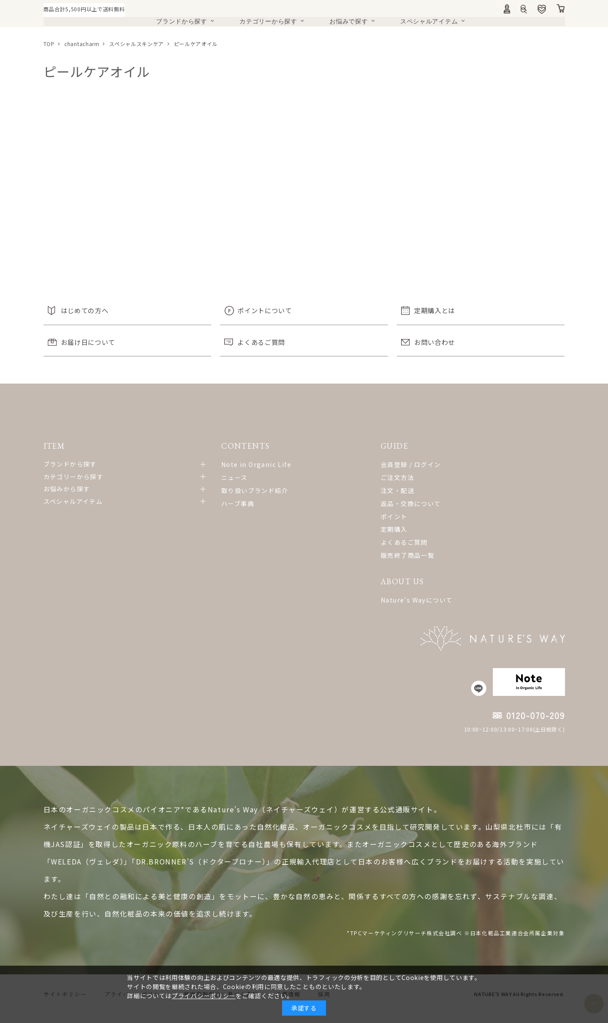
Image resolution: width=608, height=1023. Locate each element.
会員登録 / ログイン (306, 464)
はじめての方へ (85, 310)
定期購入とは (434, 310)
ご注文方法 (292, 477)
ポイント (289, 516)
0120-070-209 (535, 724)
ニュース (183, 477)
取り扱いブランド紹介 (203, 490)
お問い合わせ (434, 342)
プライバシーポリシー (204, 995)
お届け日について (88, 342)
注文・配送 (292, 490)
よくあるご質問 (261, 342)
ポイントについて (264, 310)
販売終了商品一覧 (302, 555)
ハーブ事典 (186, 503)
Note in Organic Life (205, 464)
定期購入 (289, 529)
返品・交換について (306, 503)
